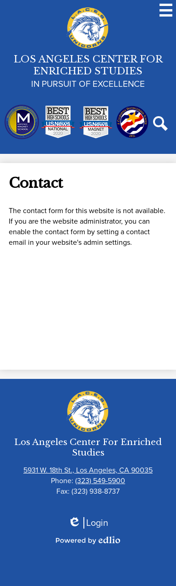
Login (88, 523)
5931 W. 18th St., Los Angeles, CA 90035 (88, 470)
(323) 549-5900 (100, 480)
